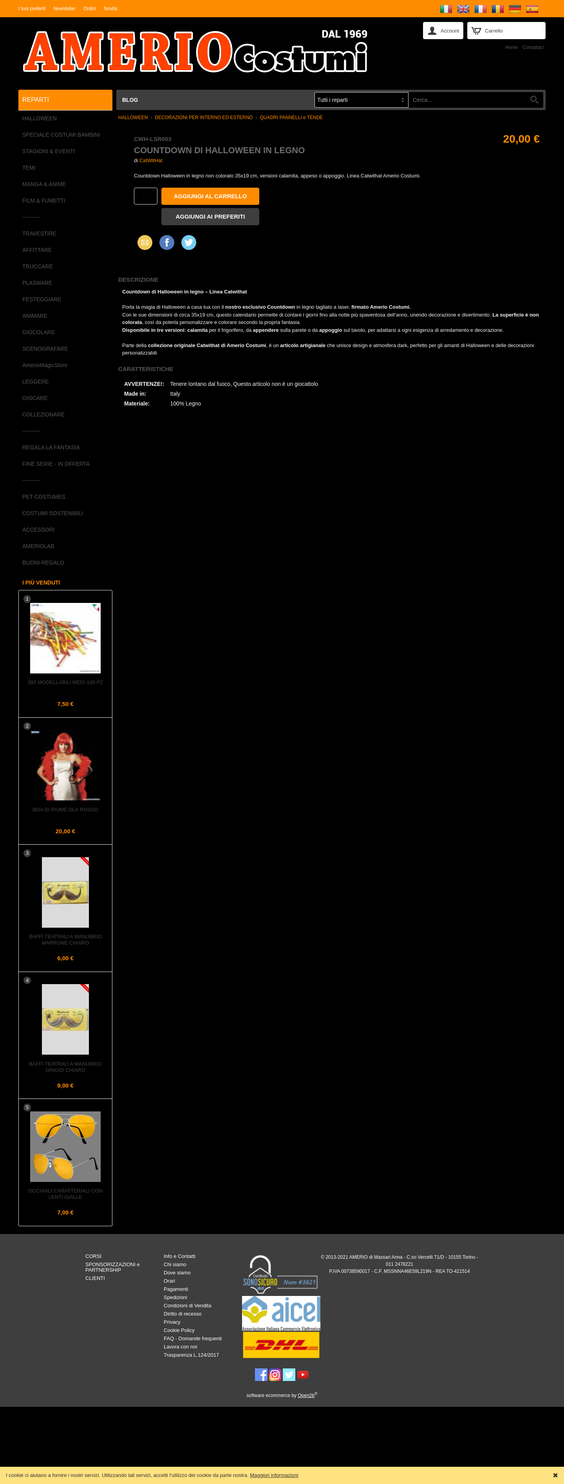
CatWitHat (151, 160)
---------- (31, 217)
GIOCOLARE (38, 332)
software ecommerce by (282, 1395)
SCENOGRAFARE (45, 349)
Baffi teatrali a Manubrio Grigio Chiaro (65, 1067)
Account (450, 31)
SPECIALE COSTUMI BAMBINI (61, 135)
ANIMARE (34, 316)
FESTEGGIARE (41, 299)
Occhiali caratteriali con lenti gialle (65, 1194)
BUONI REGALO (43, 562)
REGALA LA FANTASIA (51, 447)
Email (142, 242)
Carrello (494, 31)
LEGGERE (35, 381)
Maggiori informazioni (274, 1475)
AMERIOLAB (38, 546)
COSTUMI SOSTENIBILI (52, 513)
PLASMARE (37, 283)
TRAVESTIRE (39, 233)
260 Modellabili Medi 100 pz (65, 682)
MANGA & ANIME (44, 184)
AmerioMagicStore (44, 365)
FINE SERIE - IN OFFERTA (56, 464)
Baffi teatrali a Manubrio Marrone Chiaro (65, 940)
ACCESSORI (38, 530)
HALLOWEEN (39, 118)
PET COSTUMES (43, 497)
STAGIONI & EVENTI (48, 151)
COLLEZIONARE (43, 414)
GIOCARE (35, 398)
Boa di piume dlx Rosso (65, 810)
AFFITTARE (37, 250)
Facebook (166, 242)
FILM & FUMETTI (43, 200)
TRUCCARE (37, 266)
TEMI (28, 168)
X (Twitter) (188, 245)
